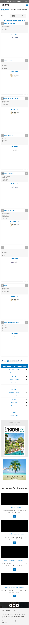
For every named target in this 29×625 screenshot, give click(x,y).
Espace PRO (19, 1)
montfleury (14, 386)
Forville (14, 412)
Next (26, 23)
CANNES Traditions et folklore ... (14, 507)
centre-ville (14, 396)
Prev (2, 23)
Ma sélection (13, 1)
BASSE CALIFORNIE (14, 369)
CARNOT (14, 409)
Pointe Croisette (14, 379)
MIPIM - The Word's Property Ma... (14, 560)
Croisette (13, 382)
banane (14, 376)
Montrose (14, 402)
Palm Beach (13, 373)
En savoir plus (19, 621)
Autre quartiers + (14, 415)
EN (26, 1)
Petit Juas (14, 405)
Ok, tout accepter (7, 621)
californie (14, 389)
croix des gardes (14, 392)
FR (24, 1)
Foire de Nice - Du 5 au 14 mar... (14, 534)
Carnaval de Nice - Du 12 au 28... (14, 587)
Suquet (14, 399)
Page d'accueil (5, 9)
